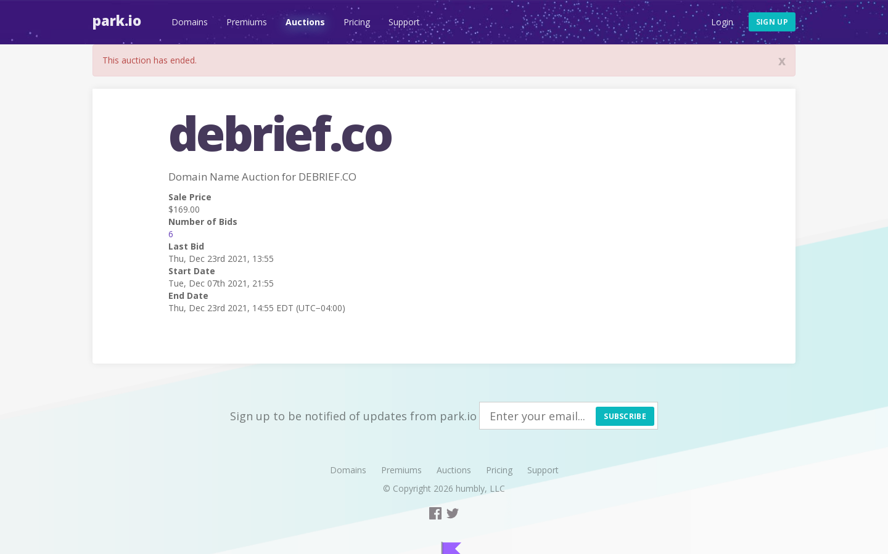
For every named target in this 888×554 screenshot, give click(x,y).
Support (404, 22)
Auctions (305, 22)
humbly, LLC (480, 488)
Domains (189, 22)
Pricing (356, 22)
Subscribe (625, 416)
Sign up (772, 22)
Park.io (116, 20)
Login (722, 22)
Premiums (246, 22)
